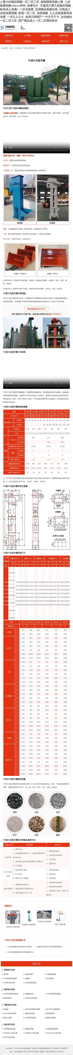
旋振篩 (5, 974)
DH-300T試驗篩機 (52, 1009)
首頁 (11, 48)
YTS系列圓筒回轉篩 (53, 994)
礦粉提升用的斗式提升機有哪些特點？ (51, 947)
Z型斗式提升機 (8, 1037)
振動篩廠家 (27, 1048)
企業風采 (27, 41)
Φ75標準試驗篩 (30, 1018)
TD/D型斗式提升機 (10, 1033)
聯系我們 (45, 41)
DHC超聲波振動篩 (10, 978)
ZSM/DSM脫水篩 (31, 998)
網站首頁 (9, 35)
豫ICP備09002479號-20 (55, 1052)
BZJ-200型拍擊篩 (9, 1013)
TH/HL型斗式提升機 (53, 1033)
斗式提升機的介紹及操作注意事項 (19, 947)
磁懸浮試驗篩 (30, 1013)
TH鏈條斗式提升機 (10, 113)
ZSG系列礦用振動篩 (10, 994)
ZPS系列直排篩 (9, 983)
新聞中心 (9, 41)
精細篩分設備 (9, 970)
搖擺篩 (27, 978)
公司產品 (27, 35)
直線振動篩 (29, 974)
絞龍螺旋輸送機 (52, 1029)
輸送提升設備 (9, 1024)
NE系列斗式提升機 (32, 1033)
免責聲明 (64, 1048)
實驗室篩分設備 (10, 1005)
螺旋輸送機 (29, 1029)
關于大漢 (64, 41)
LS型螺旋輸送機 (9, 1029)
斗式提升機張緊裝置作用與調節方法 (20, 952)
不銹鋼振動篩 (51, 974)
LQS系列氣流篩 (30, 983)
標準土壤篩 (7, 1018)
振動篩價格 (45, 35)
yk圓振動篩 (29, 994)
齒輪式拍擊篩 (51, 1018)
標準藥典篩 (50, 1013)
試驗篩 (5, 1009)
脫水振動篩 (7, 998)
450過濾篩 (50, 978)
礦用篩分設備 (9, 989)
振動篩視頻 (64, 35)
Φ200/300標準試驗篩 (32, 1009)
